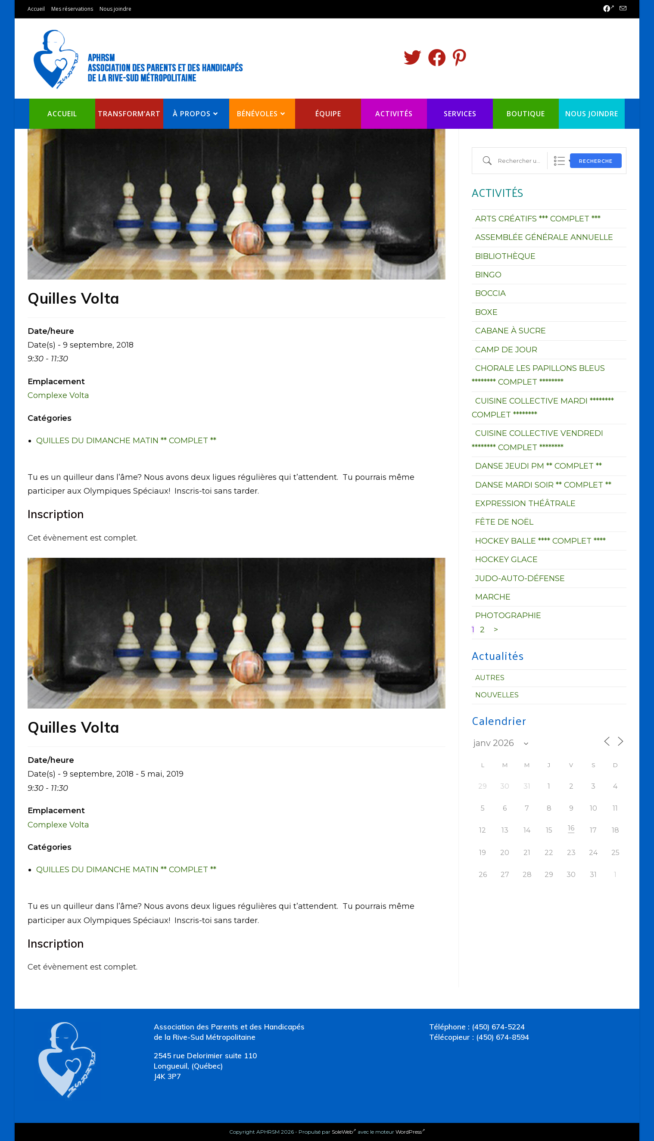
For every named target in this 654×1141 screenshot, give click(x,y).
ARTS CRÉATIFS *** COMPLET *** (538, 219)
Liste (559, 160)
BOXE (486, 312)
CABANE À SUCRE (510, 331)
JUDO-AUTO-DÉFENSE (520, 578)
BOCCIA (490, 293)
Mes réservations (72, 8)
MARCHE (493, 597)
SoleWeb (344, 1132)
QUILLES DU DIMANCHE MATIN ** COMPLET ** (126, 440)
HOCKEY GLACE (506, 559)
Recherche (596, 161)
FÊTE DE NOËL (504, 522)
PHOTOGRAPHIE (508, 615)
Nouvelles (497, 695)
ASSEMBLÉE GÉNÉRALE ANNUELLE (544, 237)
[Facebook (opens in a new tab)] (609, 9)
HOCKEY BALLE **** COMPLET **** (540, 541)
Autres (490, 678)
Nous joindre (115, 8)
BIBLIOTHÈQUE (505, 256)
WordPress (410, 1132)
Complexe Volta (58, 395)
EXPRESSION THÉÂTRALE (525, 503)
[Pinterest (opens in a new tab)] (459, 58)
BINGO (488, 275)
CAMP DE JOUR (506, 349)
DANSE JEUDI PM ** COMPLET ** (538, 466)
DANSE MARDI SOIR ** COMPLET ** (543, 485)
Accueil (36, 8)
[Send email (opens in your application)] (621, 9)
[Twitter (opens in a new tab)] (412, 58)
